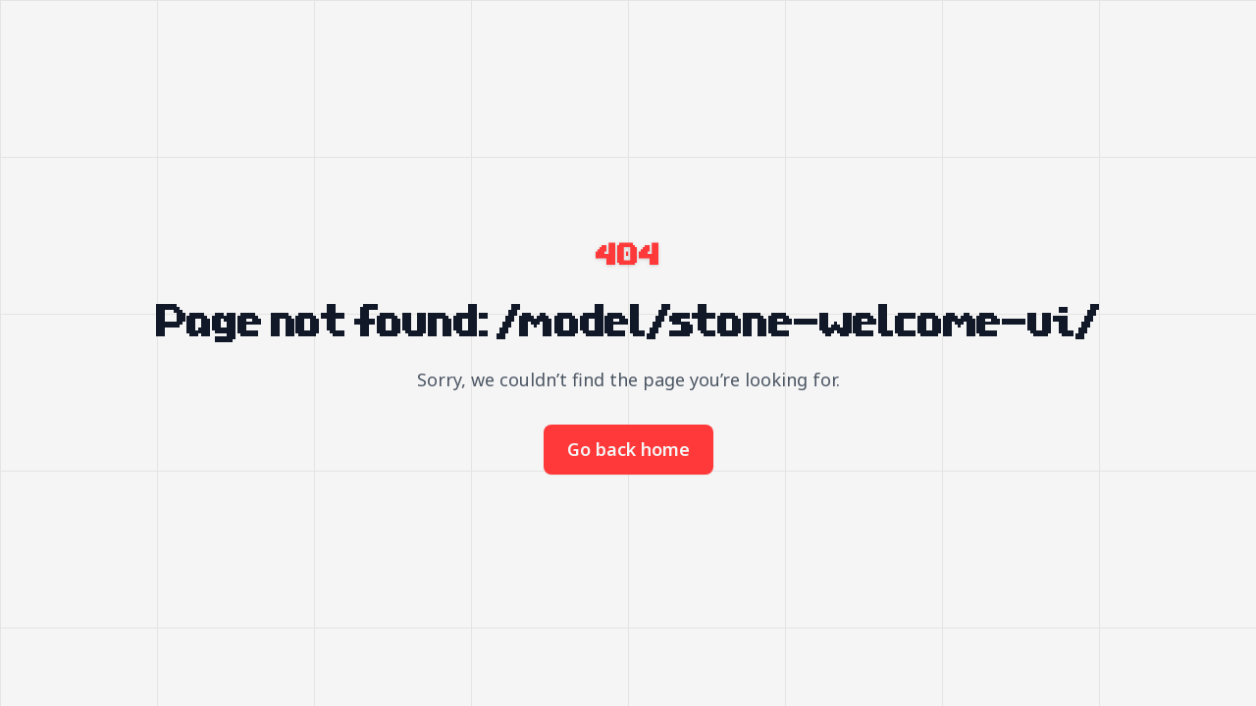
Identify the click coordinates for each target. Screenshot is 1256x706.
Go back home (628, 449)
